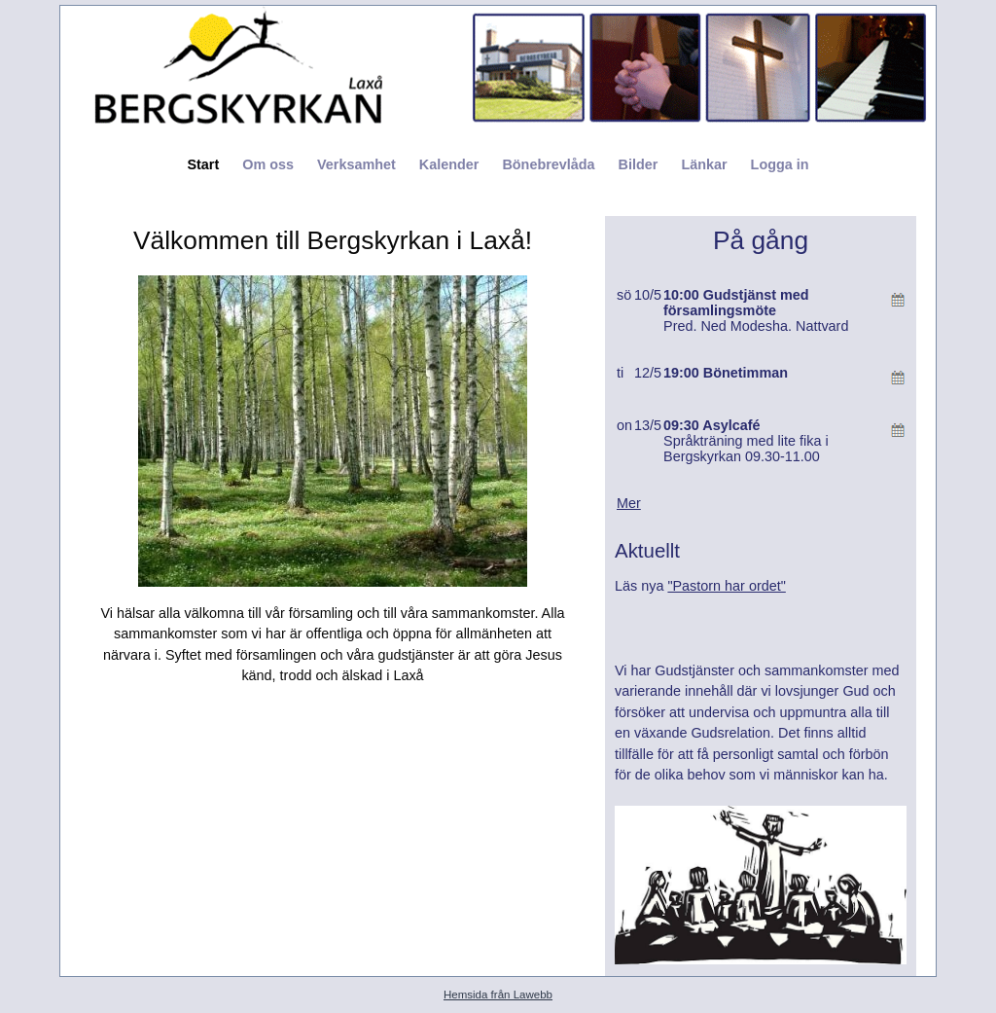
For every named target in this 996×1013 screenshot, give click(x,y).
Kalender (449, 164)
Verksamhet (356, 164)
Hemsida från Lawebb (498, 994)
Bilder (638, 164)
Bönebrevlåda (548, 164)
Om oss (268, 164)
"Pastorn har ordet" (726, 586)
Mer (629, 503)
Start (203, 164)
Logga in (780, 164)
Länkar (704, 164)
